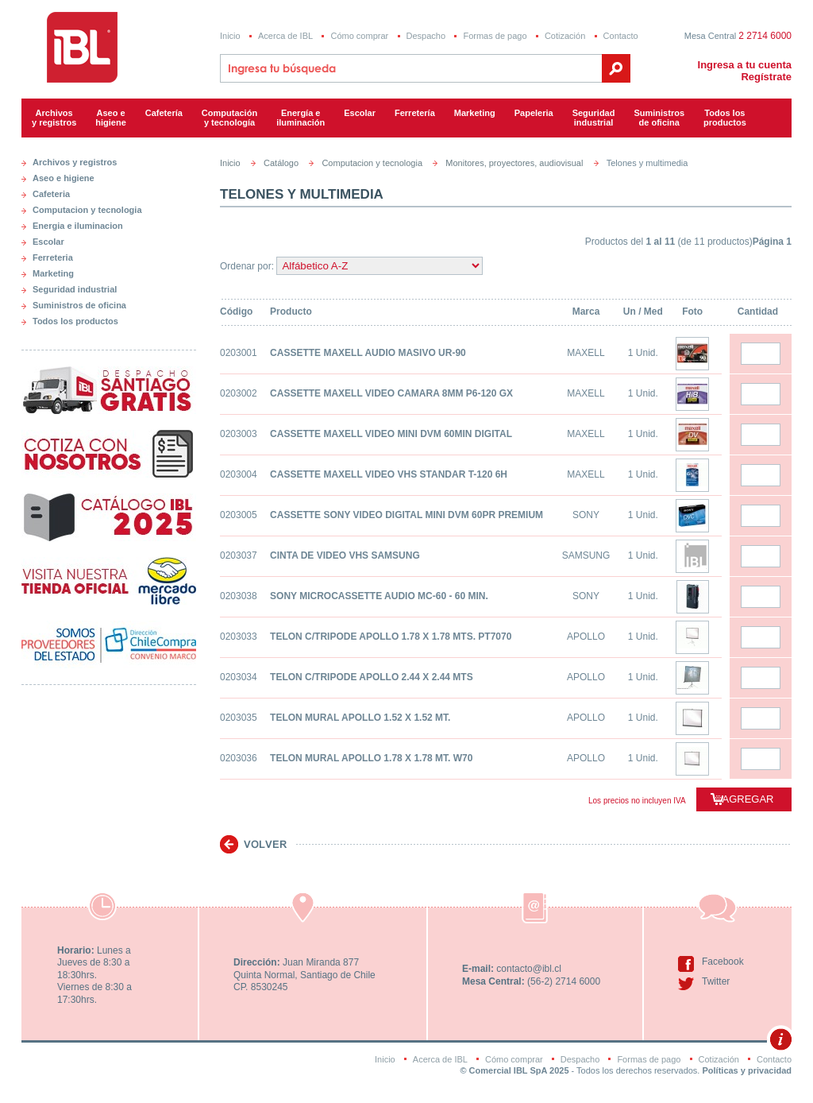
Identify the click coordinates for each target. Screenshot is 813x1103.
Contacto (620, 36)
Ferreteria (53, 257)
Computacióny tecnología (229, 117)
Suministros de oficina (79, 305)
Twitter (716, 981)
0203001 (238, 352)
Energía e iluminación (300, 117)
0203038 (238, 596)
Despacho (426, 36)
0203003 (238, 433)
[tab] (108, 159)
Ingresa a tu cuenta (745, 65)
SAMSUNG (586, 555)
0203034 (238, 677)
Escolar (360, 113)
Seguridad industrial (75, 289)
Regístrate (766, 77)
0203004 (238, 474)
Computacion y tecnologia (87, 210)
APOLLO (586, 636)
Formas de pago (494, 36)
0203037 (238, 555)
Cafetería (164, 113)
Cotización (565, 36)
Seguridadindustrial (593, 117)
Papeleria (533, 113)
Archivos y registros (54, 117)
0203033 (238, 636)
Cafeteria (51, 194)
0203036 (238, 758)
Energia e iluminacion (78, 225)
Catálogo (281, 163)
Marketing (474, 113)
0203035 (238, 717)
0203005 (238, 515)
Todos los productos (724, 117)
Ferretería (415, 113)
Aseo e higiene (110, 117)
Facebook (723, 961)
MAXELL (585, 352)
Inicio (230, 36)
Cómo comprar (359, 36)
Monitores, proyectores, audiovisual (514, 163)
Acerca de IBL (285, 36)
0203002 (238, 393)
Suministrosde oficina (659, 117)
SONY (585, 515)
